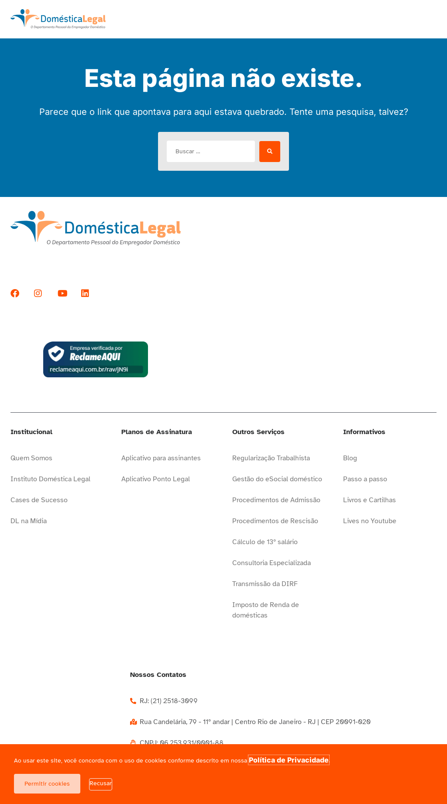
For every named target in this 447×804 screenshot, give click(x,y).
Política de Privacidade (289, 760)
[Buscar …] (211, 151)
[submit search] (269, 151)
